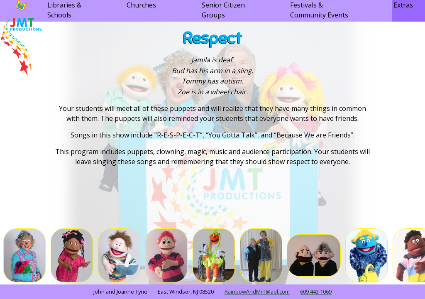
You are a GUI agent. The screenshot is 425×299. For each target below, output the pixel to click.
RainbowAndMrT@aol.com (257, 291)
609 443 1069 (316, 291)
